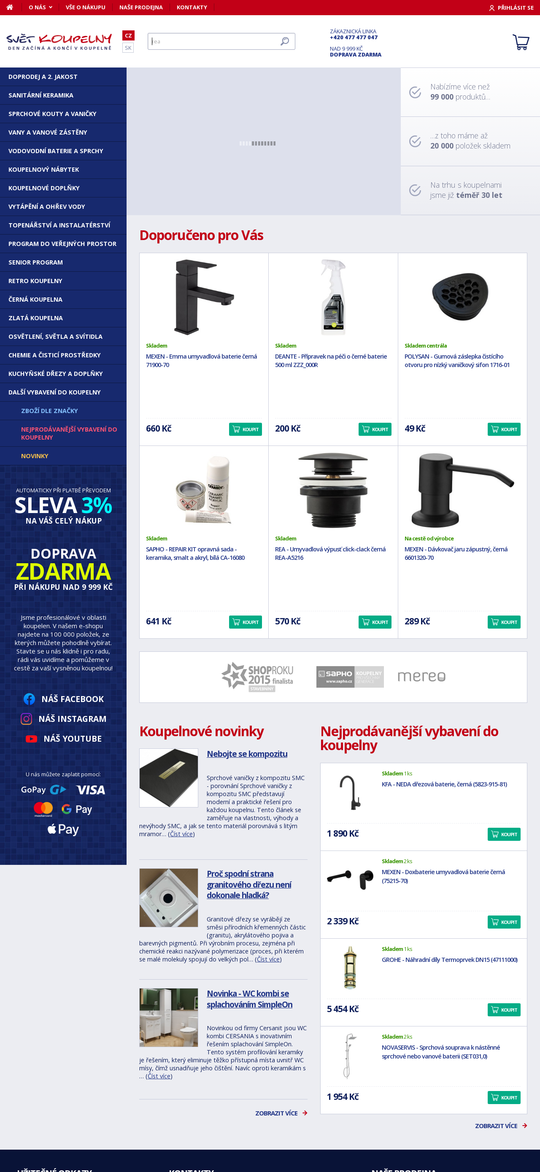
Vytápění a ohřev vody (46, 207)
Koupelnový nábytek (43, 169)
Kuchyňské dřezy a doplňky (55, 374)
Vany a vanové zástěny (47, 132)
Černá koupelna (35, 299)
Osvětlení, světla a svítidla (55, 336)
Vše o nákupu (85, 7)
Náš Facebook (72, 699)
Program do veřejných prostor (62, 244)
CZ (128, 35)
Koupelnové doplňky (44, 188)
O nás (37, 7)
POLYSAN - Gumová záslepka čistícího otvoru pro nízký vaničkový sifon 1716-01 (457, 360)
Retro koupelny (35, 281)
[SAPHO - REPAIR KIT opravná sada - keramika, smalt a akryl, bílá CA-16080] (204, 490)
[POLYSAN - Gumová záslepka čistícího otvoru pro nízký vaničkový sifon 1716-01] (463, 297)
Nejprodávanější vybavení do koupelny (69, 433)
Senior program (35, 262)
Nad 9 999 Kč (355, 51)
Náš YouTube (72, 738)
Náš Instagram (72, 718)
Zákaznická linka (355, 34)
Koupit (509, 834)
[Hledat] (221, 41)
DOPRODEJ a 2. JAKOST (43, 77)
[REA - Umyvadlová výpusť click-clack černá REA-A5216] (333, 490)
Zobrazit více (276, 1113)
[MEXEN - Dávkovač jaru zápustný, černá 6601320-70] (463, 490)
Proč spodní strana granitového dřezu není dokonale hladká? (249, 884)
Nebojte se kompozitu (247, 753)
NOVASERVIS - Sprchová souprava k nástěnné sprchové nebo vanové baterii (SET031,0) (441, 1051)
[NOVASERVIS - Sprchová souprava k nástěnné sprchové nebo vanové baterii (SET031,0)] (350, 1056)
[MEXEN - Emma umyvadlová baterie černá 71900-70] (204, 297)
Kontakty (192, 7)
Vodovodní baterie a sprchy (55, 151)
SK (128, 47)
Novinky (35, 456)
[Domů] (14, 7)
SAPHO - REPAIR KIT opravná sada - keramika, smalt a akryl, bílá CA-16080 (195, 553)
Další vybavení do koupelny (54, 392)
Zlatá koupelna (35, 318)
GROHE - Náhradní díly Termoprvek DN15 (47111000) (449, 960)
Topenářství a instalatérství (59, 225)
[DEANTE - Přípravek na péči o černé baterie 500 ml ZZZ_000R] (333, 297)
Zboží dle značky (49, 411)
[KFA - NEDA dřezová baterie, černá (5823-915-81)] (350, 793)
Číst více (181, 834)
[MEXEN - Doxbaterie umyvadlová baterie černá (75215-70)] (350, 880)
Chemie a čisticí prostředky (54, 355)
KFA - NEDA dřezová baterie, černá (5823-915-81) (444, 784)
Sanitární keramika (40, 95)
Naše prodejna (141, 7)
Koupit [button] (251, 429)
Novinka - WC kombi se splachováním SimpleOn (249, 999)
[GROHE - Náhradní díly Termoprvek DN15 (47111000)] (350, 968)
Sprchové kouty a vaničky (52, 114)
